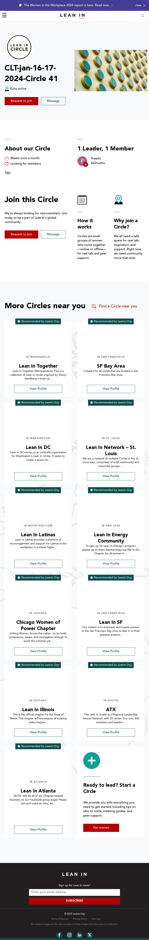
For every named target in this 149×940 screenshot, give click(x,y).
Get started (101, 827)
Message (53, 101)
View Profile (38, 389)
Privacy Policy (80, 919)
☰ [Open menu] (4, 16)
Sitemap (96, 919)
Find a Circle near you (114, 306)
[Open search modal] (142, 16)
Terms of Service (59, 919)
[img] (38, 340)
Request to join (21, 101)
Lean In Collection (108, 924)
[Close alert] (140, 5)
